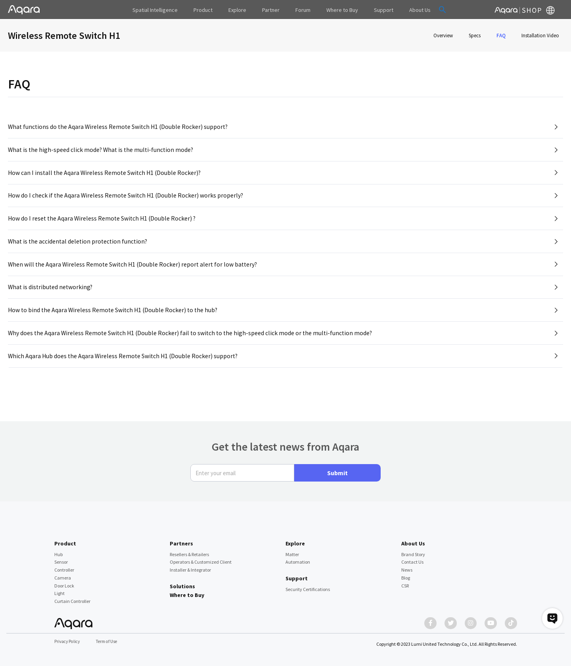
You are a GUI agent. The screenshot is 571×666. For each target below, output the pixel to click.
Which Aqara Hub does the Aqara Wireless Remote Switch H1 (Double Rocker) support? (124, 368)
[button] (423, 9)
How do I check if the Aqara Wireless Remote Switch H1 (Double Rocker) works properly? (127, 199)
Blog (405, 574)
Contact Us (412, 558)
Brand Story (413, 550)
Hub (58, 550)
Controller (64, 566)
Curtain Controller (72, 598)
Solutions (182, 582)
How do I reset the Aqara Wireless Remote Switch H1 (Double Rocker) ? (103, 223)
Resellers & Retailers (189, 550)
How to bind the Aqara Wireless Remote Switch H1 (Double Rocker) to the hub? (115, 320)
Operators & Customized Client (201, 558)
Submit (337, 469)
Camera (62, 574)
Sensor (61, 558)
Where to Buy (187, 591)
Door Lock (64, 582)
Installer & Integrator (190, 566)
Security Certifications (308, 585)
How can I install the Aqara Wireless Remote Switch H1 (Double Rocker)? (106, 175)
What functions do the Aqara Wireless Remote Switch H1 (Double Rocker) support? (120, 127)
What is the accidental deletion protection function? (79, 247)
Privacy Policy (68, 642)
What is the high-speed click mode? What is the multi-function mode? (102, 151)
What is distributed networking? (51, 295)
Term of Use (109, 642)
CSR (405, 582)
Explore (295, 539)
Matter (292, 550)
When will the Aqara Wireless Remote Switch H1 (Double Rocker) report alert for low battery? (135, 272)
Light (59, 590)
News (406, 566)
